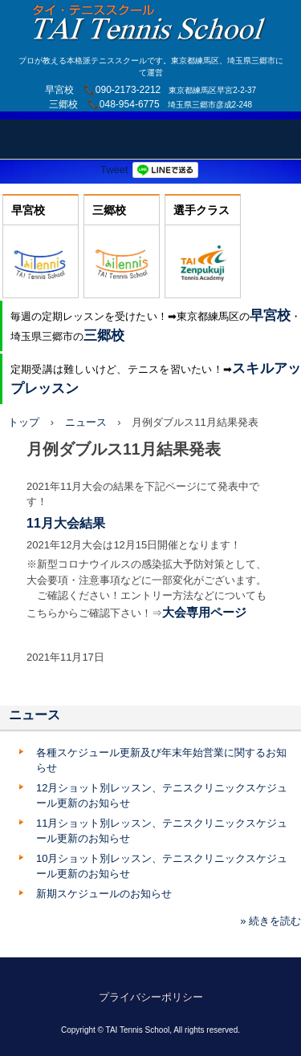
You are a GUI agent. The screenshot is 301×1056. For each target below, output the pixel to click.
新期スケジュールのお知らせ (104, 894)
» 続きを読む (270, 921)
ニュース (86, 422)
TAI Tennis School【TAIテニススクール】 (150, 15)
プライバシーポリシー (151, 997)
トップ (23, 422)
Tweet (114, 170)
